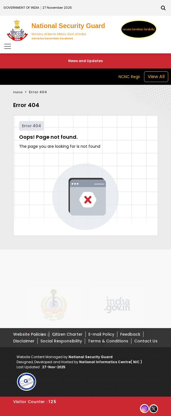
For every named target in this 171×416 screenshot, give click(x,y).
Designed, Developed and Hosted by (79, 362)
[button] (29, 336)
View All (156, 76)
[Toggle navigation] (7, 46)
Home (17, 92)
